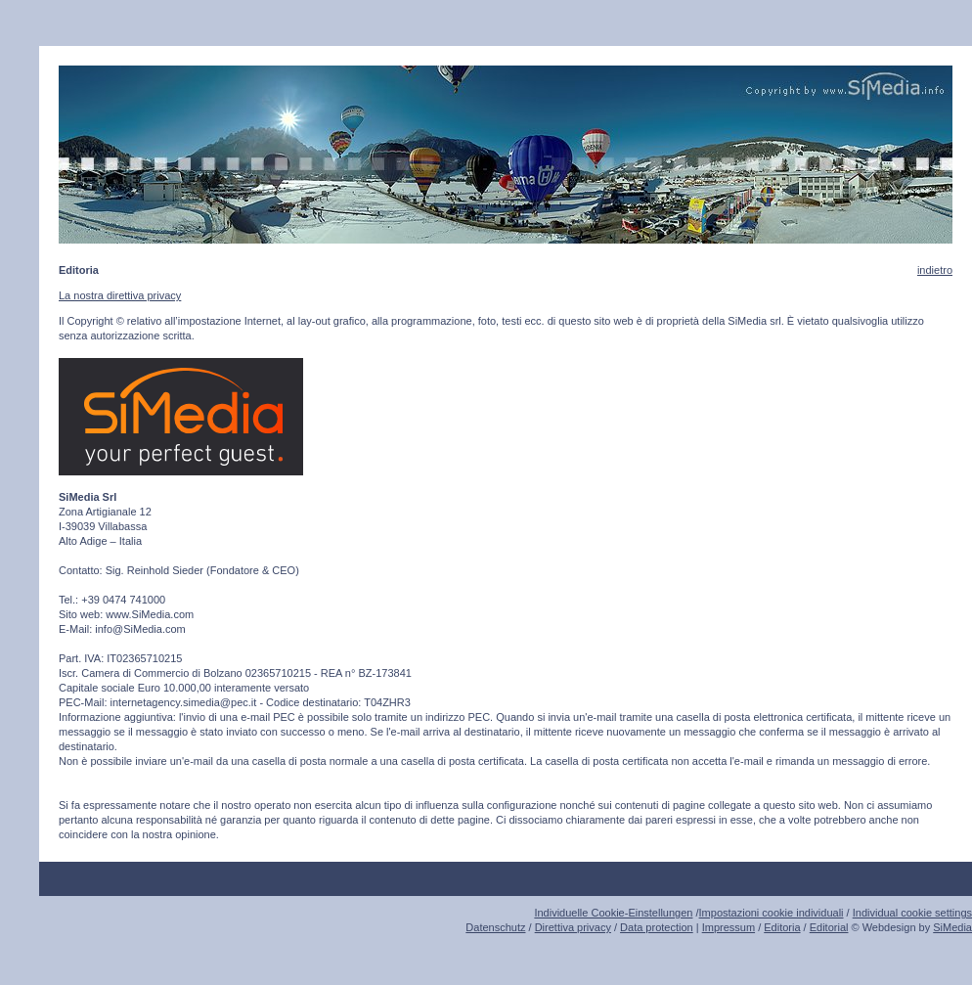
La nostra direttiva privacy (120, 295)
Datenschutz (495, 927)
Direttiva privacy (573, 927)
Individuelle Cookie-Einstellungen (613, 912)
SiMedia (952, 927)
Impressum (728, 927)
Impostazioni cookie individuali (771, 912)
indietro (934, 270)
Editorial (829, 927)
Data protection (656, 927)
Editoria (782, 927)
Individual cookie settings (912, 912)
